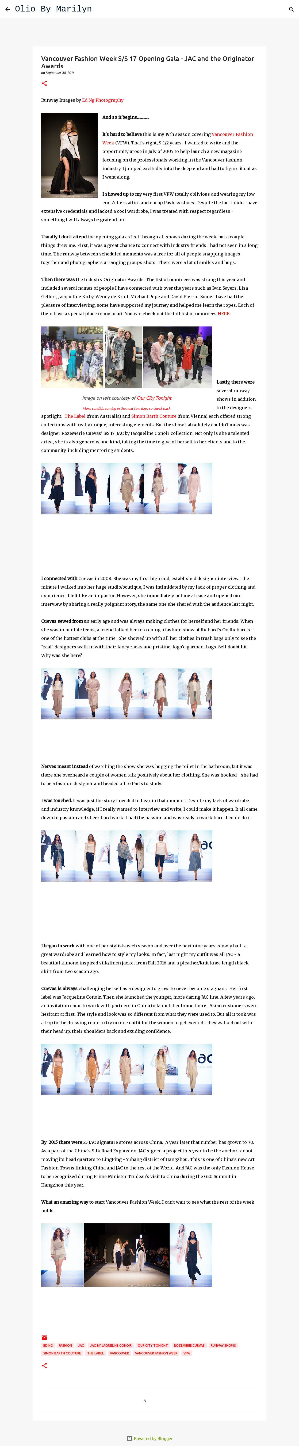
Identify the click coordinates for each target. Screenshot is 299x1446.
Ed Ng (48, 1345)
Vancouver (119, 1353)
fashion (65, 1345)
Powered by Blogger (149, 1438)
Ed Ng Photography (103, 100)
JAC (81, 1345)
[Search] (99, 9)
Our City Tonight (153, 397)
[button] (44, 83)
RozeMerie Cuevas (189, 1345)
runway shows (223, 1345)
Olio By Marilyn (53, 9)
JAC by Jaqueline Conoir (111, 1345)
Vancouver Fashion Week (156, 1353)
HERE (223, 313)
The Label (75, 416)
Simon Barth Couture (154, 416)
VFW (186, 1353)
